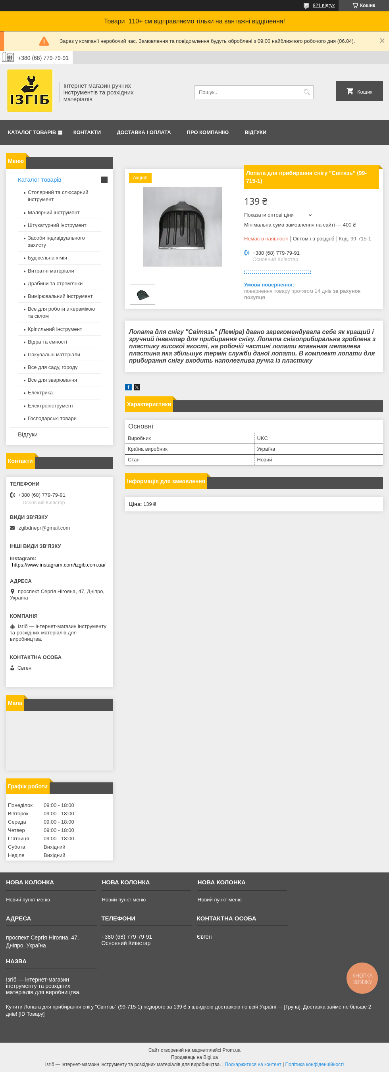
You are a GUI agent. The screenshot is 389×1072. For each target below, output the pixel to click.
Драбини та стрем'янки (55, 283)
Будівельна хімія (47, 258)
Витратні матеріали (51, 271)
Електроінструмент (50, 406)
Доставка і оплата (144, 132)
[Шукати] (307, 92)
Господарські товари (52, 418)
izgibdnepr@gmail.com (43, 528)
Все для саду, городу (53, 367)
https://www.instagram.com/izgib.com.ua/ (59, 565)
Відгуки (255, 132)
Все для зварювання (52, 380)
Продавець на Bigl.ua (194, 1057)
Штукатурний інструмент (57, 225)
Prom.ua (232, 1050)
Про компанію (208, 132)
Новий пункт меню (28, 900)
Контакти (87, 132)
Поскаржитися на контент (253, 1064)
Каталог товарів (32, 132)
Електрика (40, 393)
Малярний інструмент (54, 212)
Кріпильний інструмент (55, 329)
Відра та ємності (47, 342)
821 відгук (324, 5)
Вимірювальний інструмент (60, 296)
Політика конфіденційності (314, 1064)
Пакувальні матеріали (54, 354)
